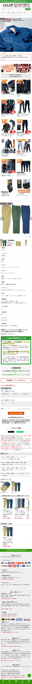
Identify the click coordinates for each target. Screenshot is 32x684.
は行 (27, 473)
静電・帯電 (23, 462)
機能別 (17, 462)
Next (30, 218)
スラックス (17, 15)
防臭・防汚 (23, 468)
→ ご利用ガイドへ (17, 449)
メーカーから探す (20, 473)
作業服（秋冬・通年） (21, 12)
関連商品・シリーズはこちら (16, 380)
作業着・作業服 (10, 12)
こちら (28, 374)
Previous (2, 218)
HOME (3, 12)
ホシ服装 (4, 475)
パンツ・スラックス (7, 15)
